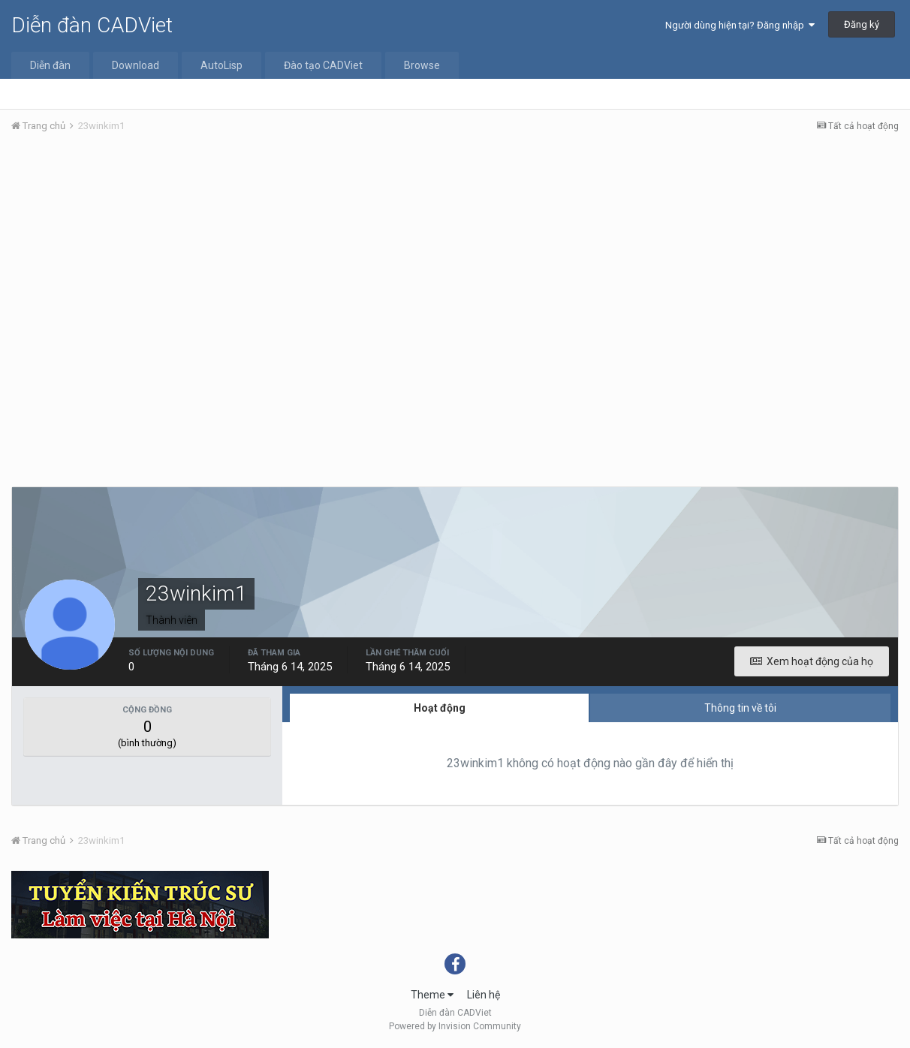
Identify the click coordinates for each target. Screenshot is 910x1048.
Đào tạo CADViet (323, 65)
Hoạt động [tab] (440, 708)
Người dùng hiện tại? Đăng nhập (740, 25)
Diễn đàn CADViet (92, 25)
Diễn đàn (50, 65)
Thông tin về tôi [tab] (740, 708)
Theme (432, 995)
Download (135, 65)
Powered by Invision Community (455, 1026)
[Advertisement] (455, 257)
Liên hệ (483, 995)
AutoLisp (221, 65)
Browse (422, 65)
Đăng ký (861, 24)
